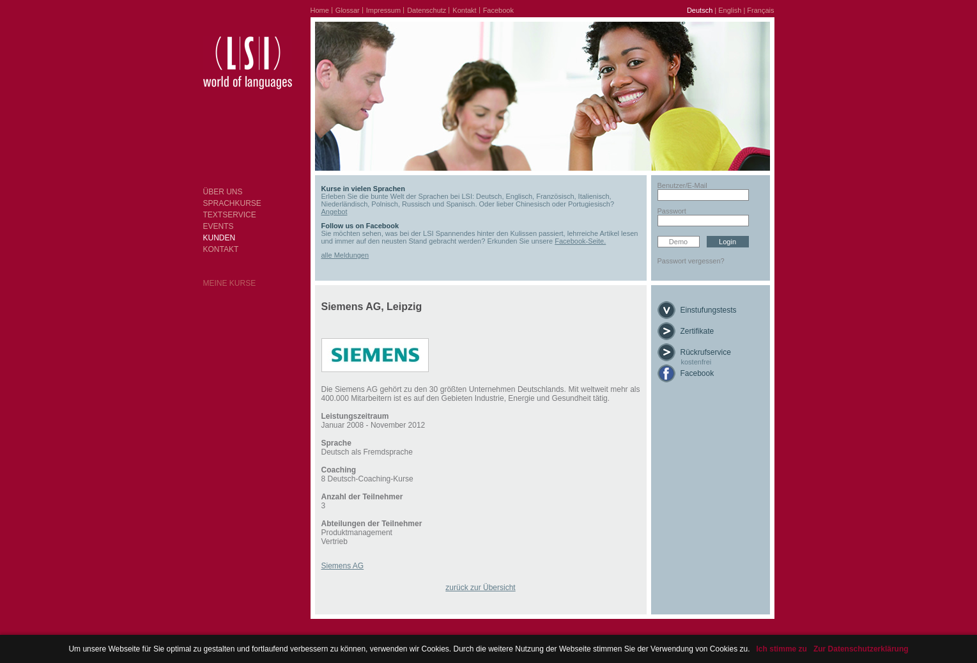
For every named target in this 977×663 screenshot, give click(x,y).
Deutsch (699, 10)
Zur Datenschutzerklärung (861, 648)
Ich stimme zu (782, 648)
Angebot (334, 211)
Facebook (498, 10)
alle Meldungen (345, 255)
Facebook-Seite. (580, 241)
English (729, 10)
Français (760, 10)
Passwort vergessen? (691, 261)
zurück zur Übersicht (480, 587)
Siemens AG (342, 565)
